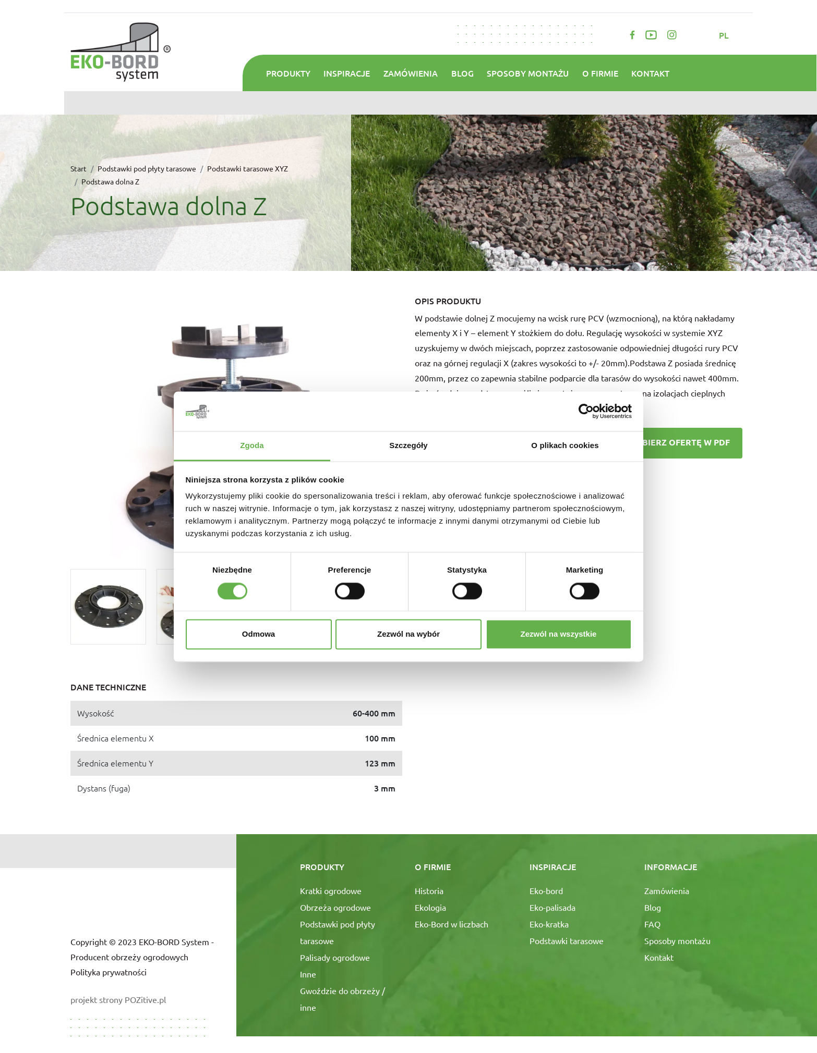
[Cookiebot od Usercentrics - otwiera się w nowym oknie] (586, 411)
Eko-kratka (549, 924)
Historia (429, 890)
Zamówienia (410, 73)
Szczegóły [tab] (408, 445)
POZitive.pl (145, 999)
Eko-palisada (552, 907)
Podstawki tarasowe (567, 940)
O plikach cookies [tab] (564, 445)
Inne (308, 974)
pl (725, 35)
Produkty (288, 73)
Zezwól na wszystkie (559, 634)
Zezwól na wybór (408, 634)
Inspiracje (346, 73)
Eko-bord (546, 890)
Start (78, 168)
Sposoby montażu (528, 73)
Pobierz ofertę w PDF (668, 443)
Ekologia (430, 907)
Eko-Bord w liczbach (451, 924)
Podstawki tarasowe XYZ (247, 168)
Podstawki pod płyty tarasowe (147, 168)
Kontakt (650, 73)
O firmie (600, 73)
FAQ (652, 924)
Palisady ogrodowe (335, 957)
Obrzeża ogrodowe (335, 907)
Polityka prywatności (108, 972)
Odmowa (258, 634)
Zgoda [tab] (252, 445)
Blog (462, 73)
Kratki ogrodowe (331, 890)
